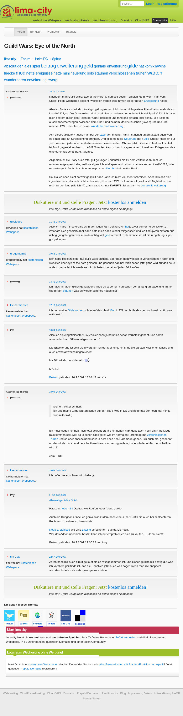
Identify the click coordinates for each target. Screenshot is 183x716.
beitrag (48, 66)
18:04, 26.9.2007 (57, 330)
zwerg (52, 80)
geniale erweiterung (110, 66)
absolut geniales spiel (22, 66)
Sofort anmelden (125, 637)
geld (88, 66)
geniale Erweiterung (153, 185)
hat (141, 66)
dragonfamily (18, 253)
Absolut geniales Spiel (63, 500)
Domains (126, 20)
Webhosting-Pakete (77, 20)
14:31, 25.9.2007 (57, 281)
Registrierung (167, 3)
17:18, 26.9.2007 (57, 305)
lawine (160, 66)
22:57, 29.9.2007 (57, 557)
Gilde (71, 310)
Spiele (56, 59)
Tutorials (71, 31)
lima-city (10, 59)
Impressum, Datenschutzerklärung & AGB (154, 693)
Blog (123, 693)
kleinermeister (19, 305)
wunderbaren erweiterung (25, 80)
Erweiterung (151, 100)
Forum (21, 31)
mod (21, 73)
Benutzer (35, 31)
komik (150, 66)
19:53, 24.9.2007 (57, 253)
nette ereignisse (39, 73)
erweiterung (70, 66)
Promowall (53, 31)
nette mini (61, 73)
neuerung (78, 73)
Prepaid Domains (30, 668)
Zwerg (104, 134)
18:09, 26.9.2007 (57, 470)
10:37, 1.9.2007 (57, 91)
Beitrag (53, 377)
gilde (132, 66)
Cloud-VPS (142, 20)
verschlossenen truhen (128, 73)
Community (160, 20)
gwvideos (16, 221)
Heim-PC (41, 59)
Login (150, 3)
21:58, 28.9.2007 (57, 495)
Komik (110, 168)
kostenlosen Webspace (20, 315)
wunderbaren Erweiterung (107, 126)
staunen (101, 73)
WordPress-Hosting (105, 20)
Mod (112, 310)
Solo (146, 138)
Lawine (86, 529)
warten (154, 73)
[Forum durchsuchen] (132, 3)
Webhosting (10, 693)
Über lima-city (109, 693)
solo (90, 73)
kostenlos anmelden (127, 202)
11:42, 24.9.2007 (57, 221)
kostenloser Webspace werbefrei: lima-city (41, 12)
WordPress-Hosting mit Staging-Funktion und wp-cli (131, 664)
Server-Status (91, 698)
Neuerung (130, 138)
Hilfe (173, 20)
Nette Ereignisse (59, 529)
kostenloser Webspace (47, 20)
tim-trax (15, 556)
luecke (9, 73)
